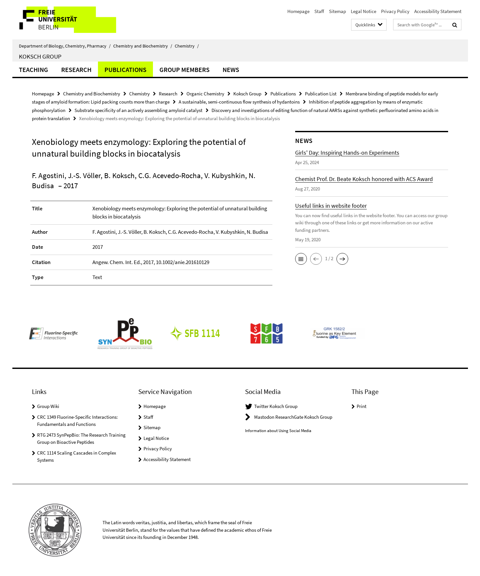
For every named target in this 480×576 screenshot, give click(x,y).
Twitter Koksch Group (275, 406)
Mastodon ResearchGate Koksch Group (293, 417)
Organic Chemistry (205, 94)
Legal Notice (363, 11)
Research (76, 69)
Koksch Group (40, 56)
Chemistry (187, 46)
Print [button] (361, 406)
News (231, 69)
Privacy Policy (395, 11)
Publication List (320, 94)
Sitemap (337, 11)
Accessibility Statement (437, 11)
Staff (319, 11)
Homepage (298, 11)
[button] (301, 258)
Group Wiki (48, 406)
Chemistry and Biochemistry (142, 46)
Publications (125, 69)
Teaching (33, 69)
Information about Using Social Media (278, 430)
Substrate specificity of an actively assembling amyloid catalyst (138, 110)
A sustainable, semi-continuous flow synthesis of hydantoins (239, 102)
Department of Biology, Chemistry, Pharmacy (65, 46)
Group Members (184, 69)
